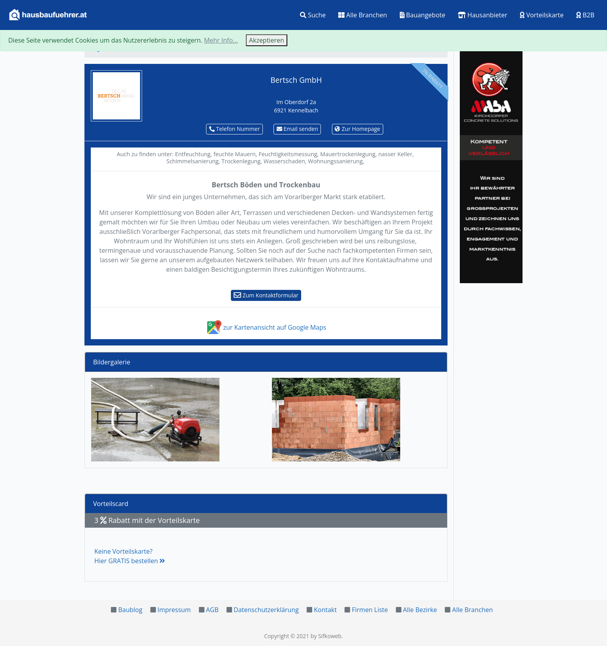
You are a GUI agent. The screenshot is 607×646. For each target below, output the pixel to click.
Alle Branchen (362, 15)
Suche (313, 15)
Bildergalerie (111, 362)
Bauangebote (423, 15)
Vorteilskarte (542, 15)
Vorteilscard (110, 503)
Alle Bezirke (420, 609)
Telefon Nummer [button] (234, 129)
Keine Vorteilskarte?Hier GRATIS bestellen (129, 556)
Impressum (174, 609)
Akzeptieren (266, 40)
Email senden (297, 129)
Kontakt (325, 609)
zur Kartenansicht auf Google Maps (266, 327)
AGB (212, 609)
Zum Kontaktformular (266, 295)
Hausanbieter (482, 15)
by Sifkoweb (326, 636)
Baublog (130, 609)
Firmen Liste (370, 609)
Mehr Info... (221, 40)
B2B (585, 15)
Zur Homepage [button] (357, 129)
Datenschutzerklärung (266, 609)
